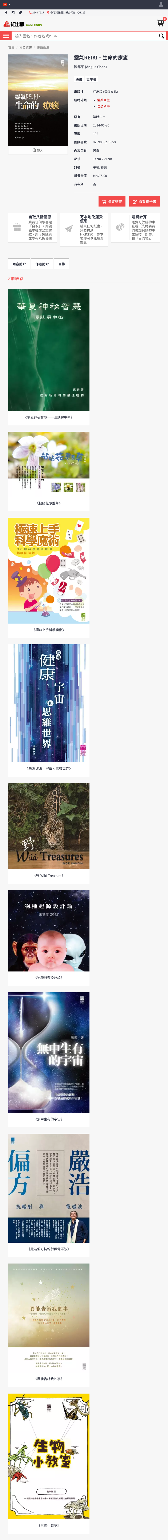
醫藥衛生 (43, 47)
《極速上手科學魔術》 (49, 629)
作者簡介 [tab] (42, 263)
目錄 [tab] (61, 263)
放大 (38, 150)
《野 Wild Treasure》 (49, 875)
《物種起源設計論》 (49, 977)
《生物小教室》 (49, 1525)
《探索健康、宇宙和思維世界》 (48, 768)
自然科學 (103, 106)
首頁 (11, 47)
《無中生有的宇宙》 (49, 1118)
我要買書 (25, 47)
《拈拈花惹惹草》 (48, 502)
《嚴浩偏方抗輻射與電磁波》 (49, 1248)
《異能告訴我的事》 (49, 1378)
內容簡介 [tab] (19, 263)
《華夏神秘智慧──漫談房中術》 (49, 417)
